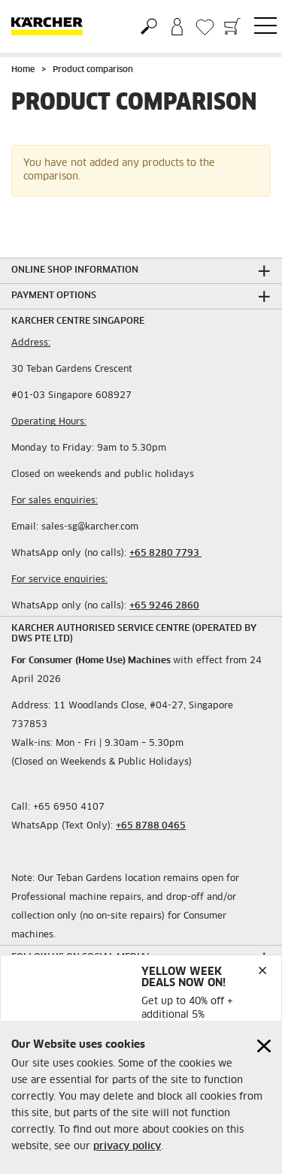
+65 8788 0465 (151, 826)
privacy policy (127, 1146)
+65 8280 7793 (165, 553)
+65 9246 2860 (164, 606)
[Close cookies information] (264, 1046)
